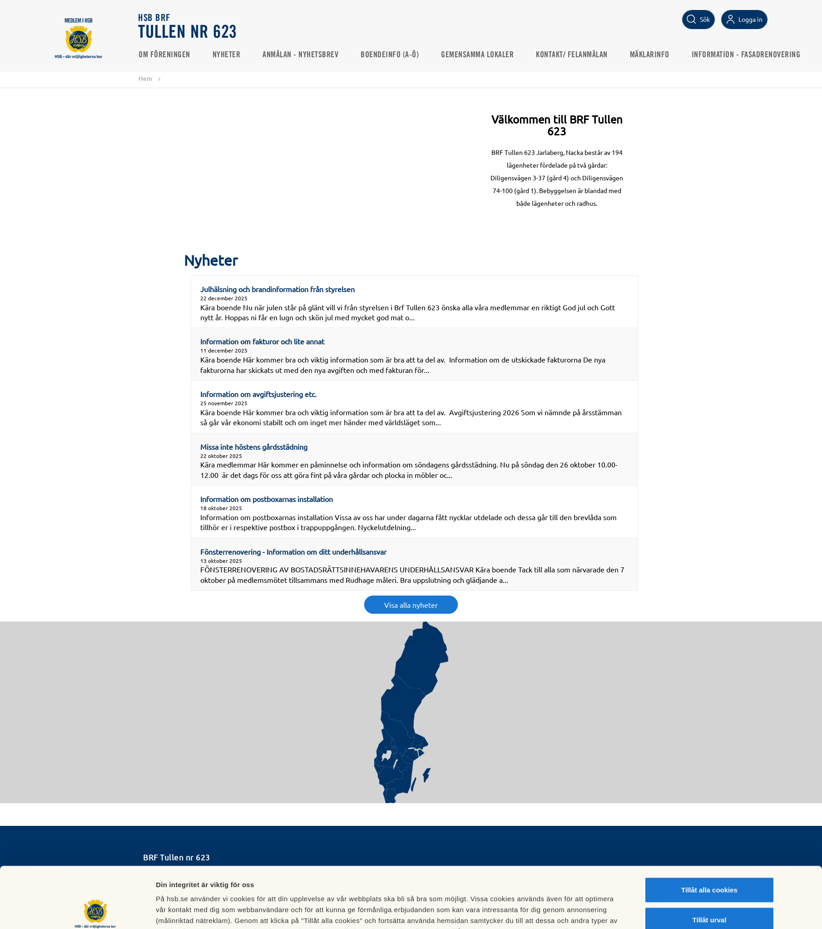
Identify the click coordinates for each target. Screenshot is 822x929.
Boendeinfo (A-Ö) (390, 55)
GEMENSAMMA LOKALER (477, 55)
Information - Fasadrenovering (746, 55)
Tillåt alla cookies (709, 829)
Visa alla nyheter (411, 604)
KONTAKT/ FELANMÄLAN (572, 55)
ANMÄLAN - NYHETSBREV (301, 55)
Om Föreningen (165, 55)
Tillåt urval (710, 859)
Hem (145, 78)
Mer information (520, 911)
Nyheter (227, 55)
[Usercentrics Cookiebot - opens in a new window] (95, 911)
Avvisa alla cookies (709, 888)
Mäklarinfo (649, 55)
